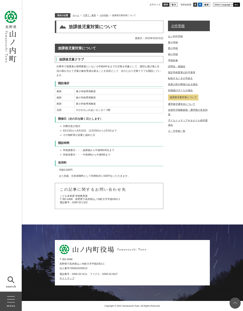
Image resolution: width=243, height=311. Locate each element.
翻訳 (236, 4)
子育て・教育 (89, 15)
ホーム (76, 15)
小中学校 (104, 15)
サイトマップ (67, 278)
